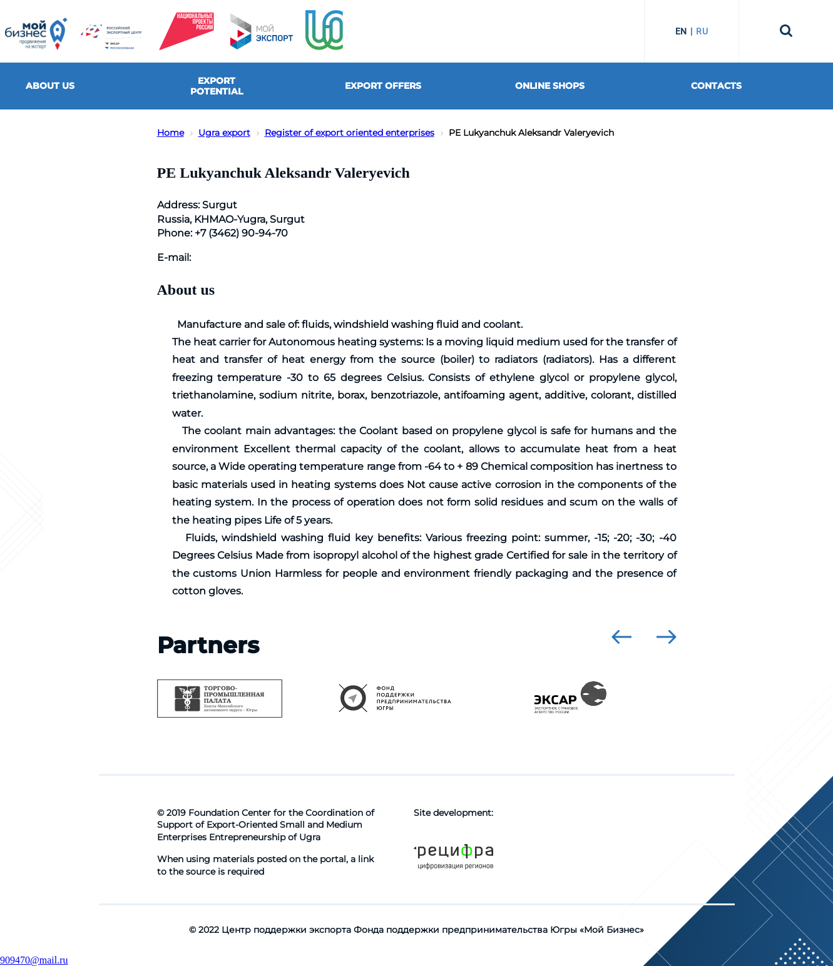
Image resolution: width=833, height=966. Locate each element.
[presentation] (621, 636)
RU (702, 31)
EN (681, 31)
